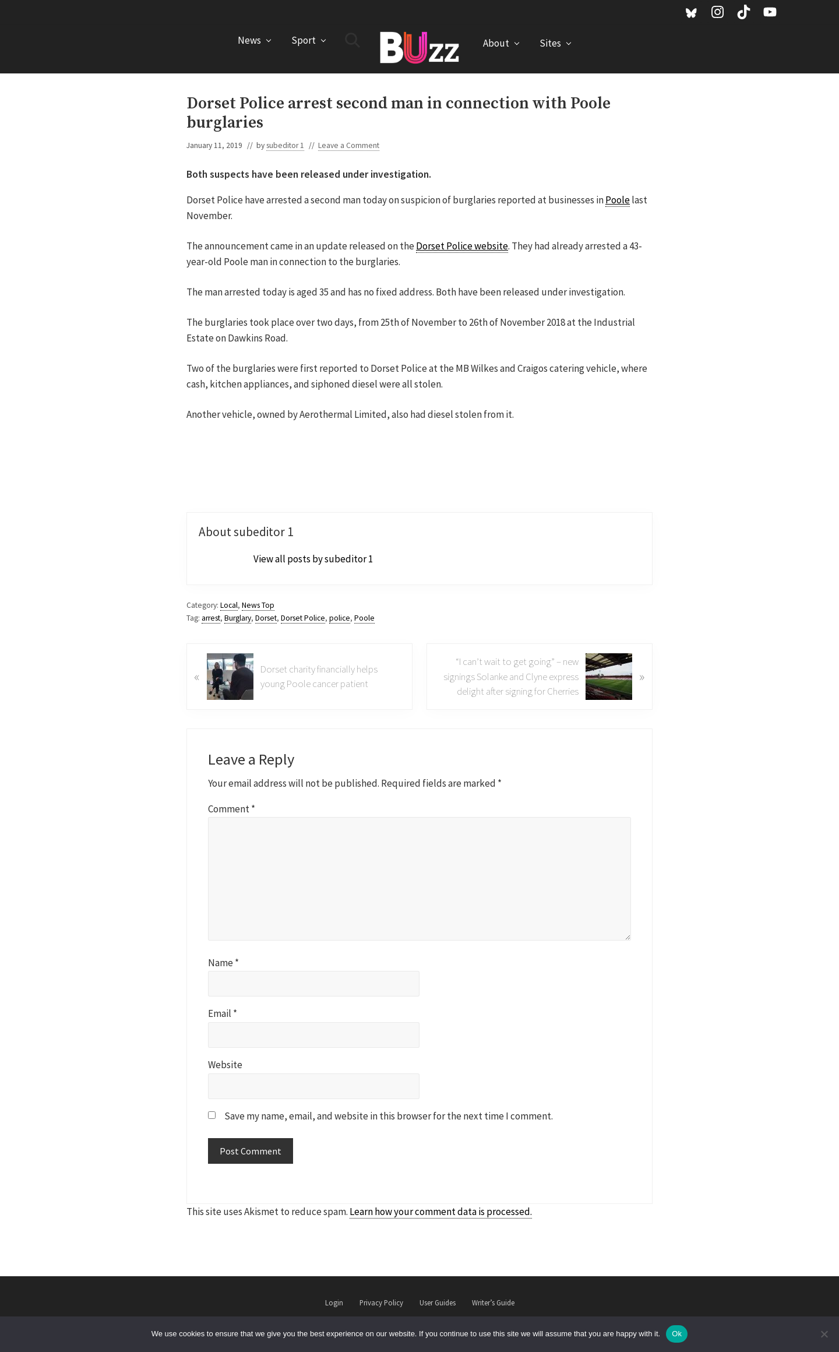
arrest (211, 618)
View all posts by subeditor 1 (313, 558)
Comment (231, 808)
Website (225, 1064)
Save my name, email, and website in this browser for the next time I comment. (388, 1116)
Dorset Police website (462, 246)
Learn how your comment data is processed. (441, 1211)
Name (223, 962)
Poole (617, 199)
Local (229, 605)
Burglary (237, 618)
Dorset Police (303, 618)
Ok (677, 1333)
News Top (258, 605)
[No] (824, 1334)
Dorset (266, 618)
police (339, 618)
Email (222, 1013)
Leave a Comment (348, 145)
